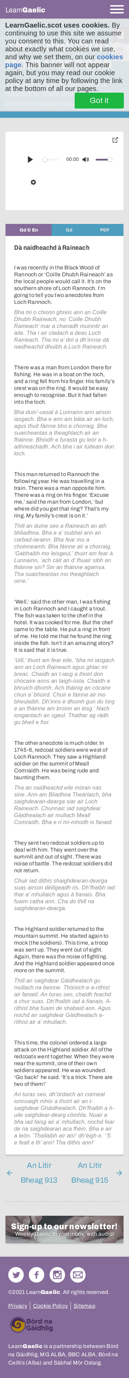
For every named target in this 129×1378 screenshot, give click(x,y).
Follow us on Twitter (16, 1275)
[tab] (29, 230)
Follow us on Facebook (36, 1275)
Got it (99, 100)
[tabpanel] (64, 695)
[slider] (50, 159)
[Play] (30, 159)
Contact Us (78, 1275)
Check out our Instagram (57, 1275)
